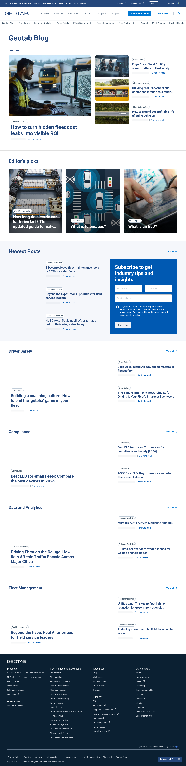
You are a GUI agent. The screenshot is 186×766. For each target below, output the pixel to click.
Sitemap (38, 757)
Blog (106, 3)
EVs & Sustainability (82, 23)
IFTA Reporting (56, 716)
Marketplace (137, 3)
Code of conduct (144, 716)
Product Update (176, 23)
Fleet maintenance (58, 690)
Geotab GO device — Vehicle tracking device (25, 673)
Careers (140, 681)
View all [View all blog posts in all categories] (171, 251)
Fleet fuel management (60, 686)
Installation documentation (106, 714)
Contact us (140, 707)
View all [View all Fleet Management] (171, 588)
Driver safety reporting (59, 699)
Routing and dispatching (60, 681)
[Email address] (143, 298)
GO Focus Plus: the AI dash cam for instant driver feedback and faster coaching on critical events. (45, 3)
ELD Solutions (56, 707)
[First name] (128, 288)
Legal (83, 757)
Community (120, 3)
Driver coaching (56, 703)
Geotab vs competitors (145, 712)
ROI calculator (99, 686)
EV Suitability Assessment (61, 729)
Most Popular (158, 23)
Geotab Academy (101, 731)
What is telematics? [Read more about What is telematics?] (88, 226)
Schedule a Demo (140, 13)
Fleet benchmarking (58, 694)
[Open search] (178, 13)
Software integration (59, 720)
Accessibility (141, 699)
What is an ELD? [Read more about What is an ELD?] (142, 226)
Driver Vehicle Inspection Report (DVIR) (66, 712)
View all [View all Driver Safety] (171, 351)
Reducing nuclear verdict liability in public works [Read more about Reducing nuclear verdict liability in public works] (145, 631)
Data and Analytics (43, 23)
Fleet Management (106, 23)
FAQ (95, 701)
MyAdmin (140, 703)
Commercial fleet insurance (61, 737)
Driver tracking (56, 673)
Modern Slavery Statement (101, 757)
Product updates (101, 722)
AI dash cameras (14, 681)
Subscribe (123, 325)
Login (153, 3)
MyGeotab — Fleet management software (24, 677)
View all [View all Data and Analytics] (171, 507)
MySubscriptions (54, 757)
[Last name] (158, 288)
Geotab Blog (8, 23)
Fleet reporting (56, 677)
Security (139, 694)
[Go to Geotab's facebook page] (155, 757)
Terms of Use (121, 757)
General (144, 23)
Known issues (99, 727)
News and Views (143, 677)
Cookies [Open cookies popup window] (27, 757)
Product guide (100, 705)
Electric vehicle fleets (59, 733)
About (138, 673)
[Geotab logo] (17, 13)
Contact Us (162, 13)
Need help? (170, 759)
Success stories (99, 681)
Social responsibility (144, 690)
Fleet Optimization (127, 23)
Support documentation (104, 709)
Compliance (24, 23)
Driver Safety (63, 23)
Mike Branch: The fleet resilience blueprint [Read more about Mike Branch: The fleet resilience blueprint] (145, 523)
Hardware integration (59, 724)
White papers (98, 677)
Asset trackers (13, 686)
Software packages (15, 690)
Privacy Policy (13, 757)
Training (96, 690)
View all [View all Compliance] (171, 431)
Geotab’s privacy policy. (130, 315)
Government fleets (15, 705)
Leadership (141, 686)
